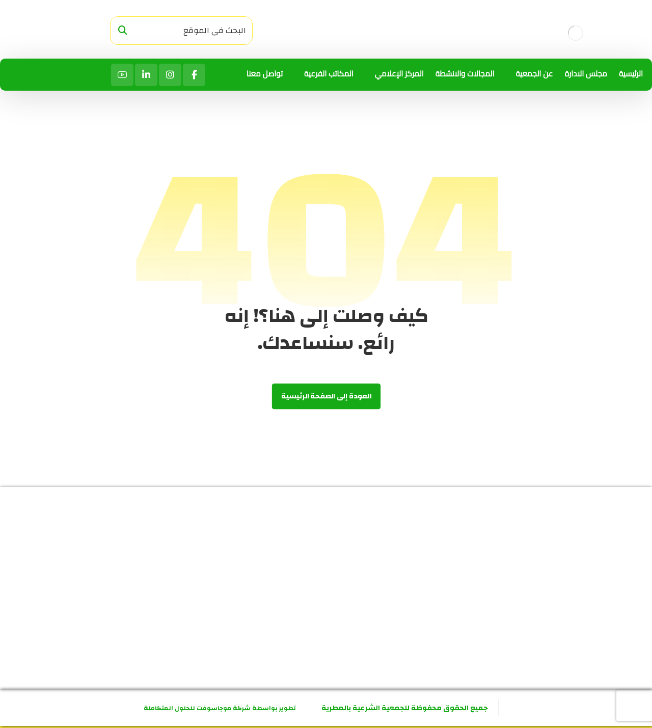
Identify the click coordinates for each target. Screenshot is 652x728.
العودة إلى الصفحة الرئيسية (326, 396)
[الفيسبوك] (194, 75)
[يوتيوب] (122, 75)
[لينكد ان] (146, 75)
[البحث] (122, 31)
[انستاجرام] (170, 75)
